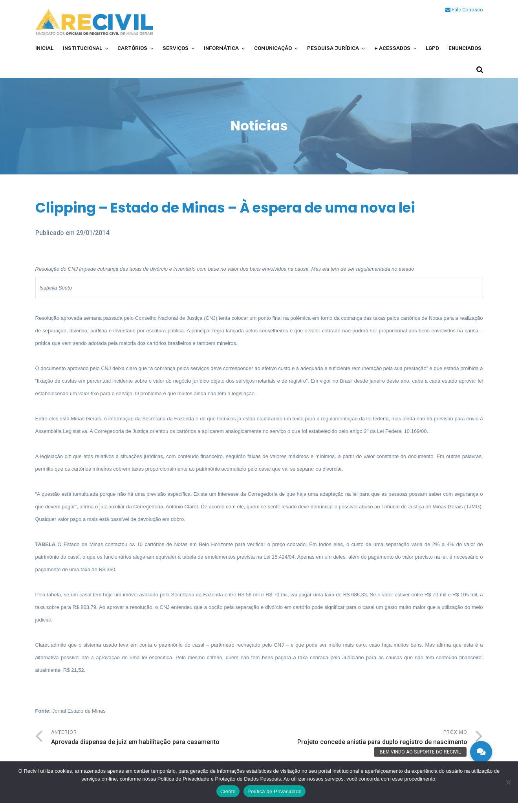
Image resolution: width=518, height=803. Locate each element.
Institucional (82, 48)
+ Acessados (392, 48)
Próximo (363, 738)
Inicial (44, 48)
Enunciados (464, 48)
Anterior (155, 738)
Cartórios (132, 48)
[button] (481, 752)
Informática (221, 48)
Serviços (176, 48)
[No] (508, 782)
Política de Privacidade (274, 791)
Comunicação (273, 48)
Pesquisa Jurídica (333, 48)
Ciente (228, 791)
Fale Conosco (464, 10)
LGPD (432, 48)
